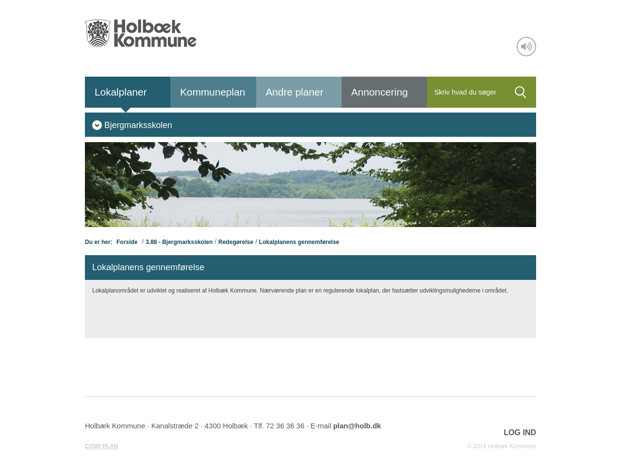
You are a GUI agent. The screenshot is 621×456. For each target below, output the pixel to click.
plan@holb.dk (357, 426)
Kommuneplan (212, 92)
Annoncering (379, 92)
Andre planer (295, 92)
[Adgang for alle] (526, 46)
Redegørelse (235, 242)
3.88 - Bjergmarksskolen (179, 242)
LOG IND (520, 432)
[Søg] (466, 92)
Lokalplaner (121, 92)
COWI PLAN (101, 446)
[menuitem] (132, 124)
